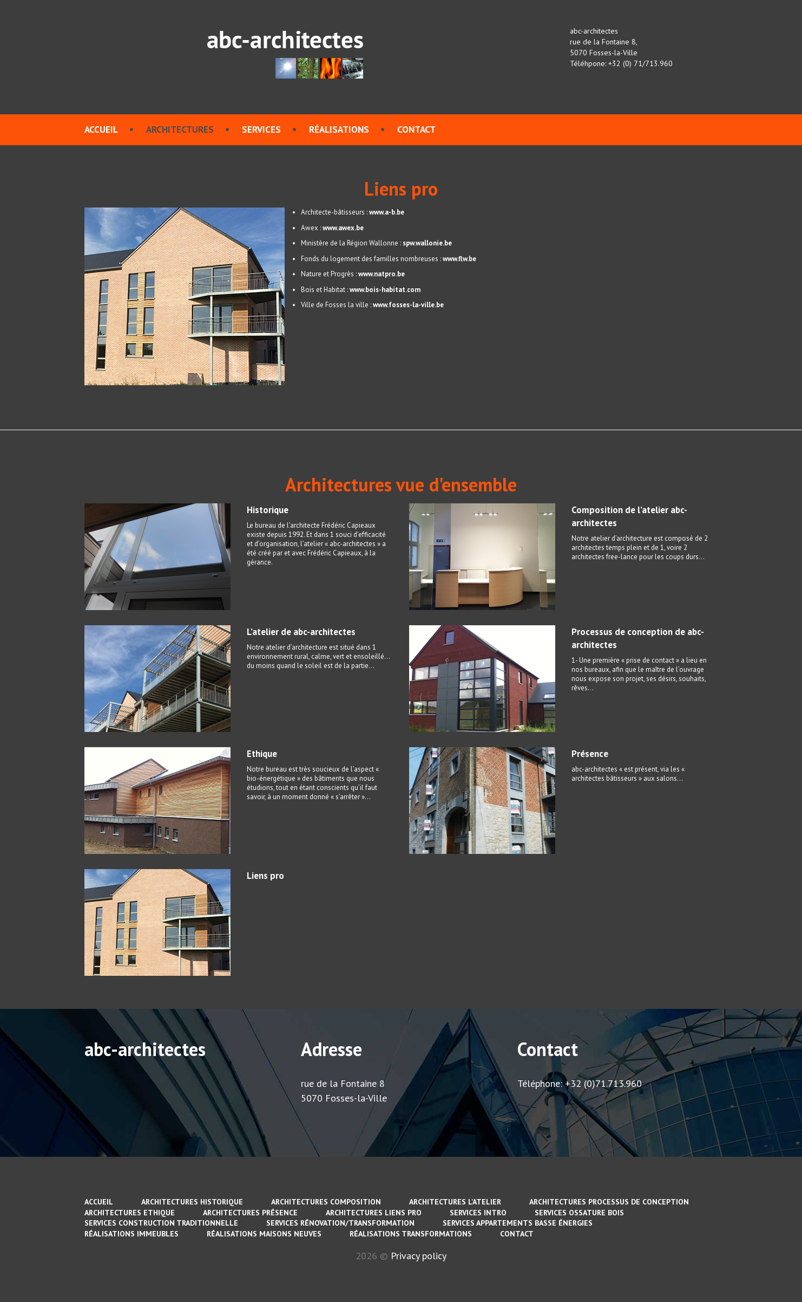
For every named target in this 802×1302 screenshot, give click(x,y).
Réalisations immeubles (131, 1234)
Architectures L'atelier (455, 1202)
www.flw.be (459, 258)
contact (416, 129)
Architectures (180, 129)
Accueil (101, 129)
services (261, 129)
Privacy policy (418, 1255)
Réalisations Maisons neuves (264, 1234)
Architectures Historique (192, 1202)
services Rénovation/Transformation (340, 1223)
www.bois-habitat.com (385, 289)
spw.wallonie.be (427, 243)
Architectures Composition (326, 1202)
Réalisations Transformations (411, 1234)
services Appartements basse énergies (518, 1223)
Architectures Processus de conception (609, 1202)
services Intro (478, 1212)
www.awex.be (343, 227)
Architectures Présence (250, 1212)
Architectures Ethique (129, 1212)
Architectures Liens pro (374, 1212)
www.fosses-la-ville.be (408, 304)
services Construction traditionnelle (161, 1223)
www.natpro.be (381, 273)
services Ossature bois (579, 1212)
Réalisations (339, 129)
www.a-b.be (386, 212)
